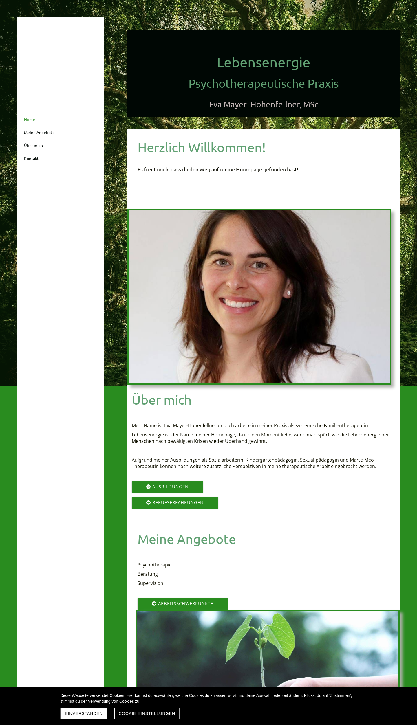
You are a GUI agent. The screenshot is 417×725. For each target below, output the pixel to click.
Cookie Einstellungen (147, 713)
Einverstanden (84, 713)
